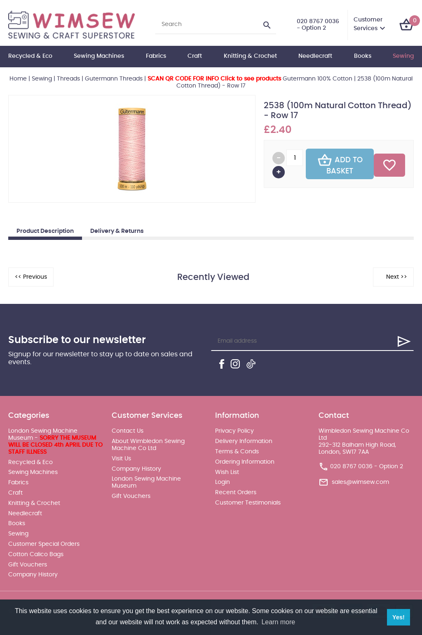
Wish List (227, 472)
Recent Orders (235, 492)
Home (18, 79)
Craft (195, 56)
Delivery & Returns (117, 231)
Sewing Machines (99, 56)
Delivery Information (243, 441)
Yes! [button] (398, 617)
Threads (68, 79)
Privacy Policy (234, 431)
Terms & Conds (237, 452)
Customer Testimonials (248, 503)
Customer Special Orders (44, 544)
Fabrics (156, 56)
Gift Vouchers (27, 565)
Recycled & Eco (30, 56)
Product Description (45, 231)
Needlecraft (315, 56)
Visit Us (121, 459)
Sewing (403, 56)
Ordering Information (244, 462)
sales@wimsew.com (360, 482)
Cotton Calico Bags (35, 554)
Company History (33, 575)
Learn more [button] (278, 622)
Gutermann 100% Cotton (250, 79)
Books (362, 56)
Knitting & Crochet (250, 56)
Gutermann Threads (114, 79)
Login (222, 482)
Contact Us (127, 431)
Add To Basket (340, 164)
